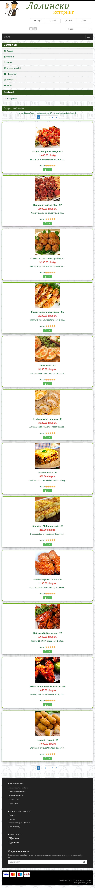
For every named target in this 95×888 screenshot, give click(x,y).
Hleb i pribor (10, 74)
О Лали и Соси (14, 799)
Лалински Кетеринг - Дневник (19, 823)
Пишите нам (13, 803)
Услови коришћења (16, 796)
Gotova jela (9, 57)
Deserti (8, 62)
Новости (12, 819)
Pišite (53, 21)
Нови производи (14, 827)
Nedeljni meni (10, 80)
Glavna (7, 37)
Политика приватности (17, 792)
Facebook (14, 838)
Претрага (12, 815)
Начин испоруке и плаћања (18, 788)
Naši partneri (10, 99)
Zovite (68, 21)
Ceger (37, 21)
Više (47, 170)
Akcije (8, 85)
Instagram (14, 843)
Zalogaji (8, 51)
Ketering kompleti (12, 68)
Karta (83, 21)
